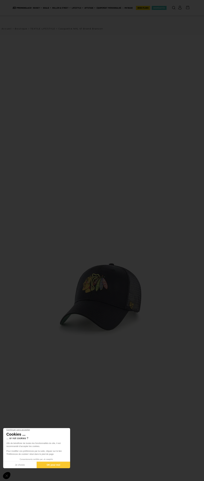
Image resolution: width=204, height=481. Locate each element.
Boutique (21, 28)
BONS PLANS (143, 8)
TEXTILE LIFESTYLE (42, 28)
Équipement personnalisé (109, 8)
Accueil (7, 28)
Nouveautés (159, 8)
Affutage (88, 8)
